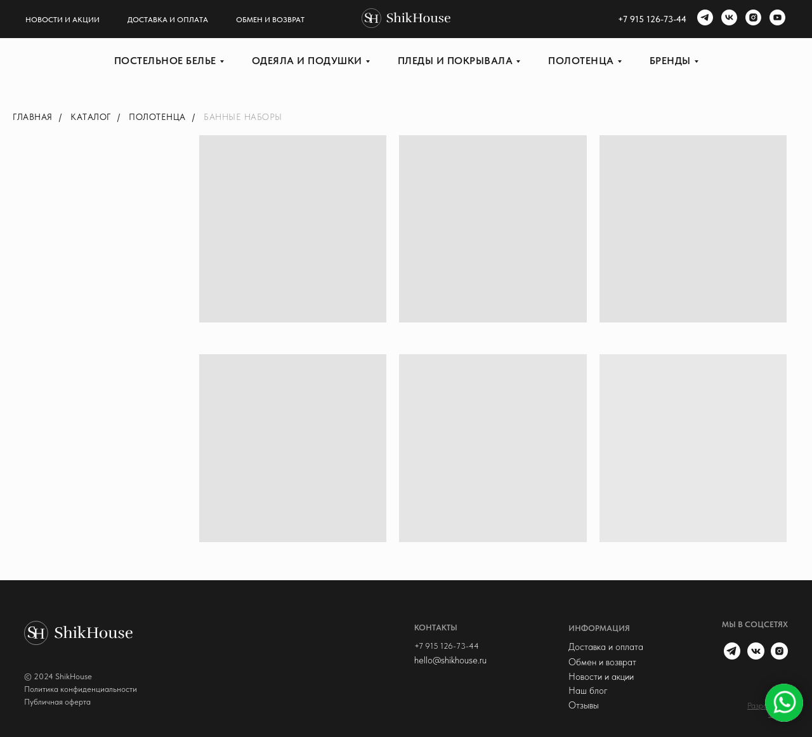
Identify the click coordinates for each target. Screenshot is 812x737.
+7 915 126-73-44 (446, 646)
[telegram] (703, 19)
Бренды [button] (670, 61)
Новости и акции (62, 19)
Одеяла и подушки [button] (307, 61)
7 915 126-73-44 (654, 19)
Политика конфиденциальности (80, 689)
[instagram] (751, 19)
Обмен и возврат (270, 19)
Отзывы (583, 705)
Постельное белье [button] (165, 61)
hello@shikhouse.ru (450, 660)
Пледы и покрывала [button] (455, 61)
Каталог (90, 117)
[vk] (727, 19)
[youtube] (775, 19)
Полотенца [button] (581, 61)
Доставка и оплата (168, 19)
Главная (33, 117)
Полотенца (157, 117)
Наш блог (588, 690)
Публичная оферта (57, 702)
